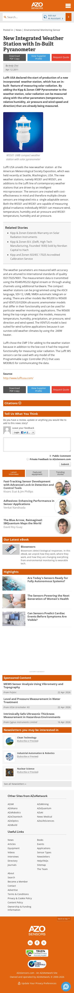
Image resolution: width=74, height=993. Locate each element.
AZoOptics (13, 820)
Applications (43, 848)
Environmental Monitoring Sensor (42, 29)
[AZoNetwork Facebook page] (37, 942)
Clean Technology (26, 737)
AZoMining (43, 804)
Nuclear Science (25, 768)
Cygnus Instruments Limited (23, 722)
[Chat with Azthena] (66, 986)
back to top (64, 918)
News (19, 29)
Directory (12, 860)
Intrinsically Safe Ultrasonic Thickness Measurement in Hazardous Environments (32, 715)
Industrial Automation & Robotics (36, 753)
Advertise (13, 889)
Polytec (12, 692)
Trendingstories (60, 473)
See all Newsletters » (15, 783)
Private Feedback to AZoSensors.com (50, 459)
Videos (11, 852)
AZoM (11, 804)
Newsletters (43, 856)
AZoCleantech (15, 816)
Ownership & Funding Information (19, 908)
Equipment (13, 848)
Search (11, 877)
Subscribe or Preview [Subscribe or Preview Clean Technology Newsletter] (28, 740)
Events (40, 844)
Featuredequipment (37, 473)
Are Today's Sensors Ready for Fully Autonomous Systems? (47, 579)
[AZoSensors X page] (43, 942)
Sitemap (41, 864)
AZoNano (12, 808)
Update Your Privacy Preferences (37, 983)
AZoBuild (12, 824)
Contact (12, 885)
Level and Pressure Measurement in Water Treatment (32, 700)
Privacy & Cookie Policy (20, 898)
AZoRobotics (14, 812)
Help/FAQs (42, 860)
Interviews (13, 856)
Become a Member (18, 881)
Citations (12, 403)
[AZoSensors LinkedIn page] (30, 942)
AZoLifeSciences (45, 820)
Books (40, 839)
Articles (12, 844)
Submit (65, 464)
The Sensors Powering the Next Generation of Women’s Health (48, 597)
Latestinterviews (14, 473)
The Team (42, 869)
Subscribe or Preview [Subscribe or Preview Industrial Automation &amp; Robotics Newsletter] (28, 756)
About (11, 873)
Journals (12, 864)
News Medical (44, 816)
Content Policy (15, 902)
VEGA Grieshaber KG (19, 707)
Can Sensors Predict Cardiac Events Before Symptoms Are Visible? (47, 616)
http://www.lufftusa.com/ (18, 378)
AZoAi (40, 812)
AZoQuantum (44, 808)
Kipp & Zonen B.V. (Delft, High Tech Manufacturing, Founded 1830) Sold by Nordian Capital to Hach (38, 246)
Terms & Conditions (18, 894)
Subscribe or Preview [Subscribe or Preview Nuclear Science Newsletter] (28, 771)
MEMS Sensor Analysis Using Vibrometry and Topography (33, 685)
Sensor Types (44, 852)
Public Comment (61, 455)
